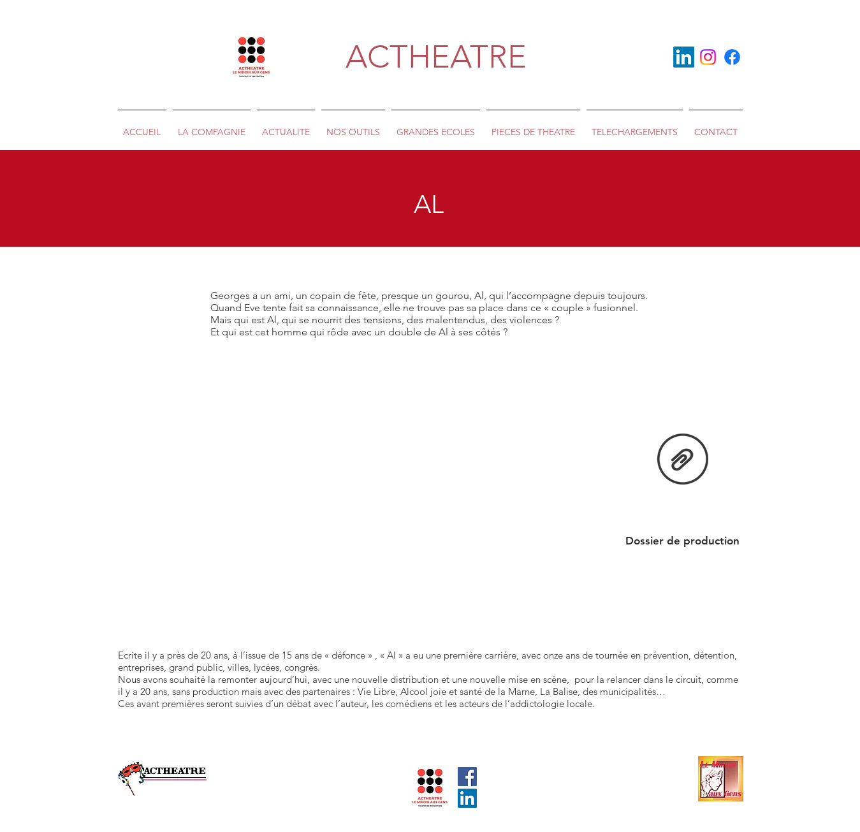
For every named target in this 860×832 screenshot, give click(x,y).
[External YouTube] (430, 484)
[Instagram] (707, 57)
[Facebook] (732, 57)
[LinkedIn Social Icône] (467, 798)
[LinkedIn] (683, 57)
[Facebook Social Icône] (467, 776)
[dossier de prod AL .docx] (682, 460)
